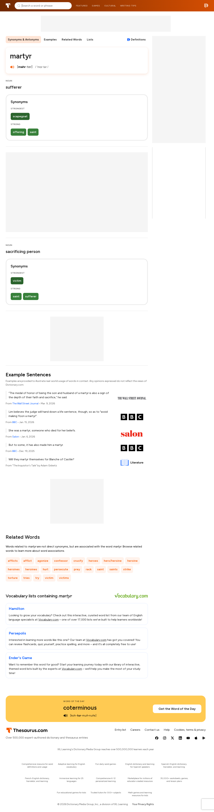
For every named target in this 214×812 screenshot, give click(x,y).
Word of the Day (74, 701)
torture (13, 578)
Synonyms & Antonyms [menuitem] (23, 39)
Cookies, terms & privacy (190, 729)
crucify (78, 560)
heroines (14, 569)
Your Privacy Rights (143, 804)
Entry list (120, 729)
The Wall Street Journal (25, 403)
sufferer (30, 296)
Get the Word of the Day (177, 709)
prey (77, 569)
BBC (14, 422)
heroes (93, 560)
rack (88, 569)
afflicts (13, 560)
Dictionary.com (206, 6)
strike (127, 569)
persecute (61, 569)
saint (33, 132)
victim (17, 280)
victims (64, 578)
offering (18, 132)
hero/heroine (113, 560)
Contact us (152, 729)
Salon (15, 436)
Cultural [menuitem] (110, 5)
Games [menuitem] (96, 5)
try (37, 578)
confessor (61, 560)
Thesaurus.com (8, 5)
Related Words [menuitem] (72, 39)
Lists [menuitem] (90, 39)
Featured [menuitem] (82, 5)
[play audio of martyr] (12, 67)
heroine (132, 560)
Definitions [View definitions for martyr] (138, 39)
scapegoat (20, 116)
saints (113, 569)
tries (26, 578)
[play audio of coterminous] (65, 715)
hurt (45, 569)
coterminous (80, 707)
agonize (42, 560)
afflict (27, 560)
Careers (135, 729)
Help (167, 729)
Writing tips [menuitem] (128, 5)
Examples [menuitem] (50, 39)
